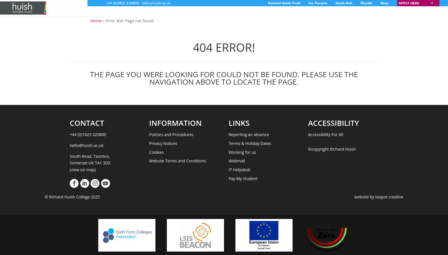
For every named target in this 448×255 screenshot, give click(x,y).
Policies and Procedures (171, 134)
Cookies (156, 152)
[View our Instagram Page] (95, 183)
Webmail (237, 161)
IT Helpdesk (239, 169)
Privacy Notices (163, 143)
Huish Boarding (325, 11)
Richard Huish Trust (284, 3)
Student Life (246, 11)
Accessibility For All (325, 134)
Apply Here (409, 3)
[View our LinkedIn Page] (84, 183)
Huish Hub (344, 3)
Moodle (366, 3)
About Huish (284, 11)
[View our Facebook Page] (74, 183)
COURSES (213, 11)
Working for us (242, 152)
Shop (384, 3)
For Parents (318, 3)
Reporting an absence (249, 134)
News (359, 11)
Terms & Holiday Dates (250, 143)
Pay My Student (243, 178)
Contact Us (402, 11)
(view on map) (83, 169)
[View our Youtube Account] (105, 183)
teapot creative (389, 197)
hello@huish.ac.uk (156, 3)
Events (377, 11)
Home (96, 20)
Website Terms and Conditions (177, 161)
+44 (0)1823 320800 (122, 3)
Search (427, 11)
